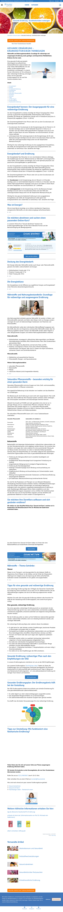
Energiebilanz (12, 90)
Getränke (11, 96)
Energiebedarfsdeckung (15, 89)
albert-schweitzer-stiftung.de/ (16, 831)
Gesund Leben (16, 35)
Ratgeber (35, 5)
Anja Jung (54, 835)
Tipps (10, 97)
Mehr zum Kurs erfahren (31, 256)
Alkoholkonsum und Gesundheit (31, 848)
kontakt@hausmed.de (38, 779)
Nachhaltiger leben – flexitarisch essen (21, 790)
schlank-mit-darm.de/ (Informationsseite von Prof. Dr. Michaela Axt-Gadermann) (27, 816)
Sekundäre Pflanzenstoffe (15, 93)
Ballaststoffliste (31, 549)
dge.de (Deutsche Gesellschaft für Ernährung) (21, 812)
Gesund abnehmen (15, 786)
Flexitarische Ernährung (15, 102)
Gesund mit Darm (14, 788)
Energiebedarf (12, 86)
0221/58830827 (23, 775)
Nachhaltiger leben (32, 666)
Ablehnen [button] (48, 899)
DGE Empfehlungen (31, 677)
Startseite (9, 35)
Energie (11, 87)
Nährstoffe (11, 91)
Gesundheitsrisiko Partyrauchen (30, 872)
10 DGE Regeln (12, 99)
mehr (10, 212)
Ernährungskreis (13, 100)
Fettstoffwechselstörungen (29, 856)
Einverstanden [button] (56, 899)
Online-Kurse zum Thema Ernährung (21, 40)
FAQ (61, 1)
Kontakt (57, 1)
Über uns (51, 1)
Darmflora (11, 94)
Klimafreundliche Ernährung (29, 880)
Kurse (27, 5)
